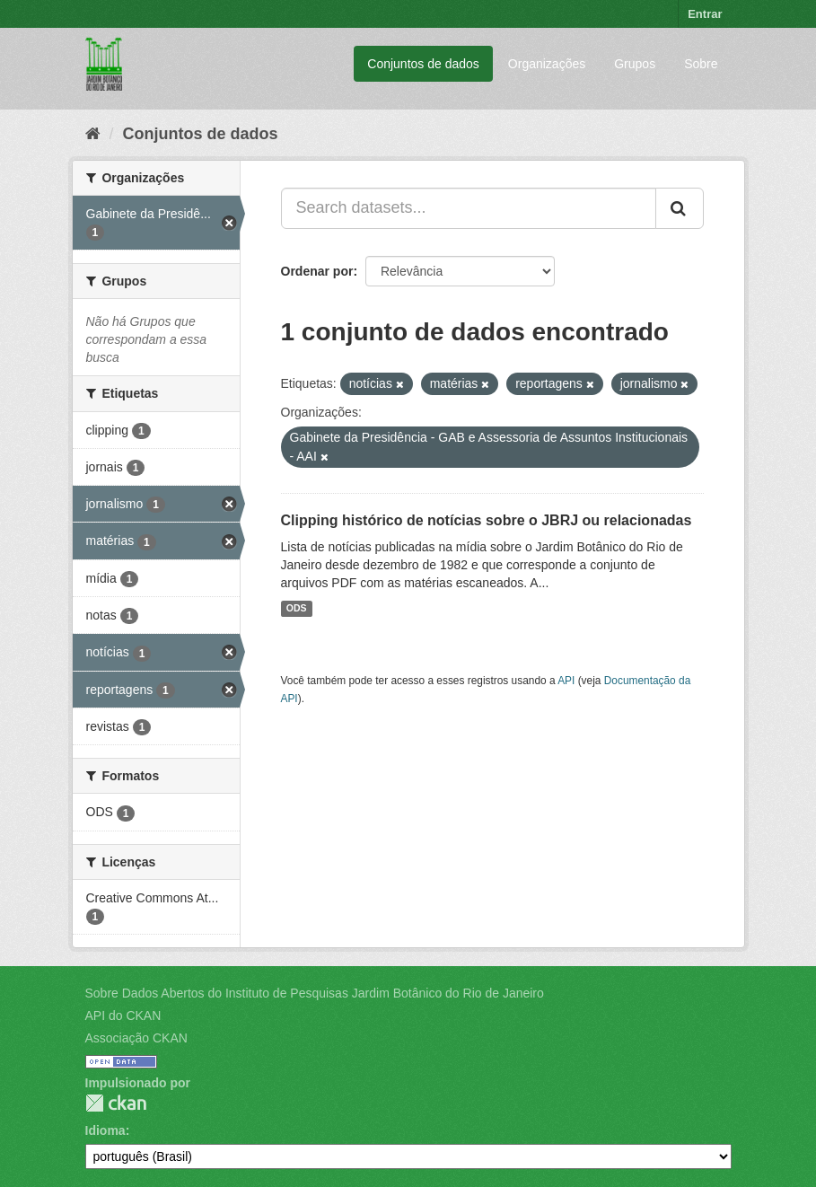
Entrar (705, 14)
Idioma (105, 1130)
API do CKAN (123, 1015)
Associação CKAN (136, 1038)
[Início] (93, 134)
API (566, 680)
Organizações (546, 64)
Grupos (634, 64)
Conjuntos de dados (423, 64)
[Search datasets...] (468, 208)
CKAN (115, 1103)
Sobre (700, 64)
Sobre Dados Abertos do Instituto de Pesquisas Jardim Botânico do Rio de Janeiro (314, 993)
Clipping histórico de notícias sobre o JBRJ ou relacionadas (486, 520)
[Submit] (679, 208)
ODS (296, 608)
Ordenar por (317, 271)
